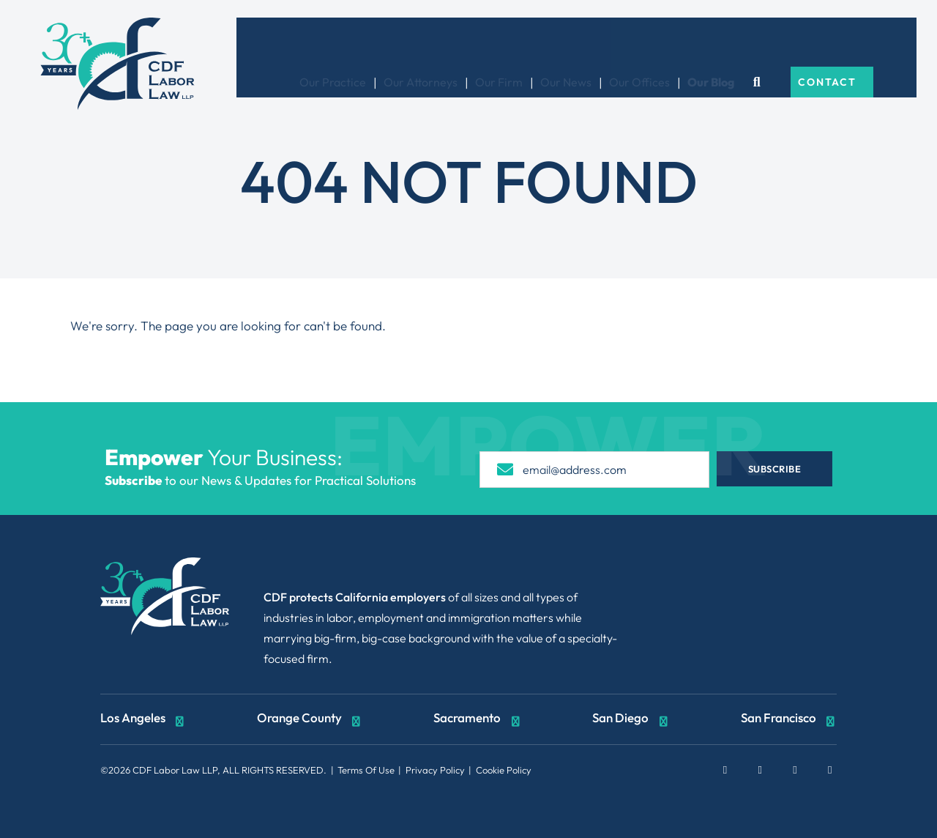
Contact (866, 43)
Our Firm (539, 43)
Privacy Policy (435, 770)
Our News (606, 43)
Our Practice (373, 43)
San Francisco (789, 719)
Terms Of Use (366, 770)
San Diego (631, 719)
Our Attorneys (461, 43)
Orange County (310, 719)
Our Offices (679, 43)
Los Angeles (143, 719)
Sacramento (477, 719)
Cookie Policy (503, 770)
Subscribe (783, 469)
